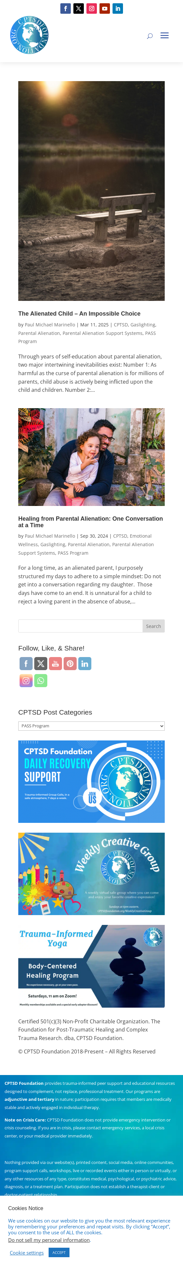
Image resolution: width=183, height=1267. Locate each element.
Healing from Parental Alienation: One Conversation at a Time (90, 522)
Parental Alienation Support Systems (103, 333)
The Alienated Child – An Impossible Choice (79, 313)
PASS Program (73, 553)
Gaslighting (142, 324)
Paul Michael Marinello (50, 324)
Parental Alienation (39, 333)
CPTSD (121, 324)
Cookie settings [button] (27, 1253)
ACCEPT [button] (59, 1252)
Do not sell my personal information (49, 1240)
